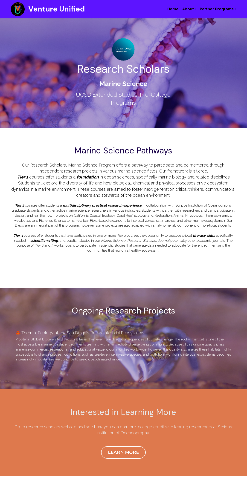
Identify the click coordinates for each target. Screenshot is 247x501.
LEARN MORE (123, 444)
